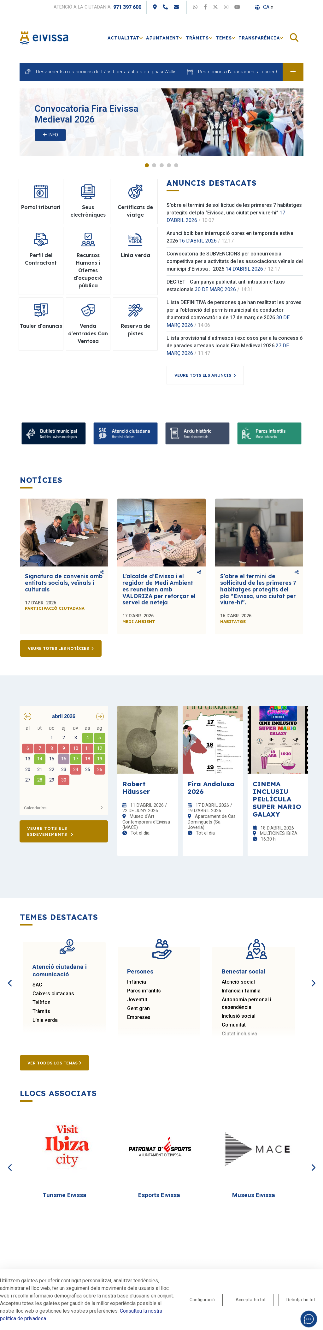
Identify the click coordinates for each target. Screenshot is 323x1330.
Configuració (202, 1299)
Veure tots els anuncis (202, 375)
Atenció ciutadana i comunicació (59, 970)
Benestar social (243, 971)
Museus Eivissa (253, 1195)
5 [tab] (176, 165)
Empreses (138, 1017)
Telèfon (41, 1002)
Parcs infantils (144, 991)
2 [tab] (154, 165)
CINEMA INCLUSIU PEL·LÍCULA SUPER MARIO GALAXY (277, 799)
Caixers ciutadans (53, 994)
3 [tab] (162, 165)
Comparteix (102, 572)
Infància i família (241, 991)
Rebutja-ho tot (300, 1299)
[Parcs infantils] (269, 433)
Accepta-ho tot (251, 1299)
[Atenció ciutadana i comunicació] (125, 433)
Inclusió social (238, 1016)
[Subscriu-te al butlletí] (53, 433)
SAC (37, 985)
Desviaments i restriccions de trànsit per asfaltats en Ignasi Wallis (106, 72)
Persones (140, 971)
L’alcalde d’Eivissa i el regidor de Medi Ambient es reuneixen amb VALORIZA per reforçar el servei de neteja (159, 589)
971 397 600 (127, 7)
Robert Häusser (136, 787)
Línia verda (45, 1020)
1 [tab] (147, 165)
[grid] (63, 760)
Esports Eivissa (159, 1195)
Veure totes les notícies (58, 648)
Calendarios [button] (63, 807)
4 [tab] (169, 165)
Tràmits (41, 1011)
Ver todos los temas (54, 1062)
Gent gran (138, 1008)
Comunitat (234, 1025)
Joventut (137, 1000)
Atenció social (238, 982)
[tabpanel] (161, 122)
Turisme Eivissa (64, 1195)
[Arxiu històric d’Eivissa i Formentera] (197, 433)
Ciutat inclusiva (239, 1034)
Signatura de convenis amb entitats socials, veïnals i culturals (64, 582)
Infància (136, 982)
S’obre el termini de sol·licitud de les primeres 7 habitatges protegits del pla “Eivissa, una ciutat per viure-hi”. (258, 589)
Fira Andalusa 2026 (211, 787)
